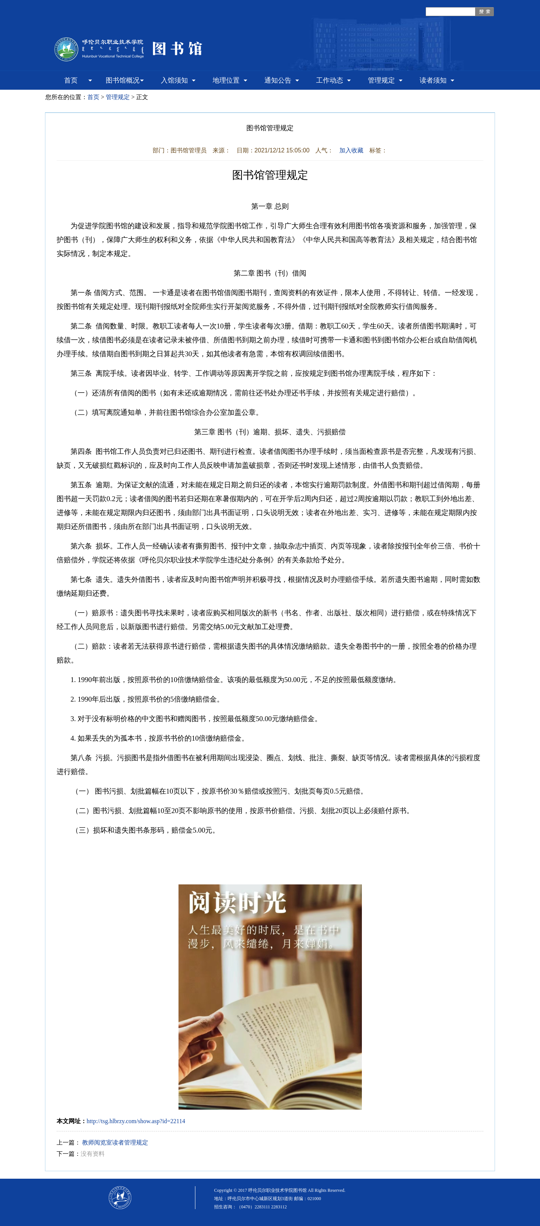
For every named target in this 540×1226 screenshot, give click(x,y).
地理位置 (226, 80)
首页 (71, 80)
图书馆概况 (123, 80)
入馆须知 (174, 80)
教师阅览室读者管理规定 (115, 1142)
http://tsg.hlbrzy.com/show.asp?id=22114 (136, 1121)
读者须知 (433, 80)
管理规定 (381, 80)
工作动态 (329, 80)
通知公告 (277, 80)
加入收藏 (351, 150)
